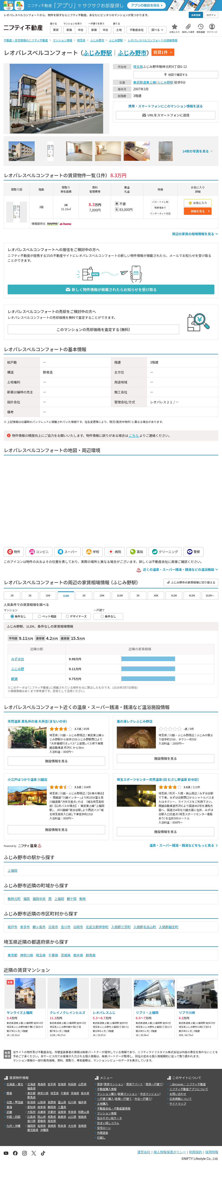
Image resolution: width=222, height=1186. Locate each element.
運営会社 (143, 1152)
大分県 (72, 1126)
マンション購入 (107, 1094)
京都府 (52, 1112)
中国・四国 (13, 1117)
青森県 (41, 1084)
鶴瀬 (14, 678)
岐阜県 (41, 1107)
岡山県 (41, 1117)
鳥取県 (52, 1117)
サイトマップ (178, 1103)
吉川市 (66, 926)
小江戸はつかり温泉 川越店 (27, 779)
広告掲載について (181, 1099)
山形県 (82, 1084)
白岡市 (78, 926)
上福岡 (12, 870)
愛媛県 (41, 1121)
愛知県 (31, 1107)
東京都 (12, 955)
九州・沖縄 (13, 1126)
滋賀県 (62, 1112)
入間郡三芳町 (121, 926)
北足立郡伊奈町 (97, 926)
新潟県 (31, 1102)
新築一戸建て (123, 1099)
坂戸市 (12, 926)
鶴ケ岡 (72, 898)
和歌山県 (83, 1112)
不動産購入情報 (107, 1089)
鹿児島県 (32, 1130)
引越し (101, 1137)
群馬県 (91, 955)
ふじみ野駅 (97, 52)
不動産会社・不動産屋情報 (113, 1108)
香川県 (31, 1121)
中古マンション (150, 1094)
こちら (133, 435)
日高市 (53, 926)
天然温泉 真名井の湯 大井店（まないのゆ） (37, 721)
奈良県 (72, 1112)
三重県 (62, 1107)
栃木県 (78, 955)
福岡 (26, 898)
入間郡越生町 (168, 926)
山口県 (72, 1117)
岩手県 (52, 1084)
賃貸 (100, 1084)
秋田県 (72, 1084)
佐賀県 (41, 1126)
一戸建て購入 (105, 1099)
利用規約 (195, 1152)
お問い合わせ (178, 1094)
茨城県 (66, 955)
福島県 (31, 1088)
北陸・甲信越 (14, 1102)
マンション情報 (107, 1113)
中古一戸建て (143, 1099)
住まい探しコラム (108, 1123)
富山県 (62, 1102)
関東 (9, 1093)
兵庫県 (41, 1112)
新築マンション (127, 1094)
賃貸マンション (113, 1084)
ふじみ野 (17, 668)
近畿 (9, 1112)
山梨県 (41, 1102)
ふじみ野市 (132, 52)
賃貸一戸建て (153, 1084)
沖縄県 (44, 1130)
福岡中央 (39, 898)
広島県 (31, 1117)
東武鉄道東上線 (144, 82)
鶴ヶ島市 (39, 926)
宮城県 (62, 1084)
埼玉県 (138, 66)
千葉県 (53, 955)
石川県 (72, 1102)
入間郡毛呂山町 (144, 926)
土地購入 (102, 1103)
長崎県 (52, 1126)
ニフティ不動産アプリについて (189, 1089)
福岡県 (31, 1126)
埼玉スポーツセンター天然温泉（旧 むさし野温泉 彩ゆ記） (158, 779)
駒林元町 (14, 898)
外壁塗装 (102, 1132)
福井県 (82, 1102)
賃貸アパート (134, 1084)
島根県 (62, 1117)
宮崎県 (82, 1126)
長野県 (52, 1102)
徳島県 (82, 1117)
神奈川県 (26, 955)
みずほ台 (17, 659)
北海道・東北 (14, 1084)
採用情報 (211, 1152)
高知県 (52, 1121)
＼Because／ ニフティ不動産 (188, 1084)
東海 (9, 1107)
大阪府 (31, 1112)
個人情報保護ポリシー (170, 1152)
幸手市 (25, 926)
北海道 (31, 1084)
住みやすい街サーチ (109, 1118)
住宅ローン (104, 1128)
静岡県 (52, 1107)
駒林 (82, 898)
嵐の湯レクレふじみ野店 (134, 721)
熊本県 (62, 1126)
